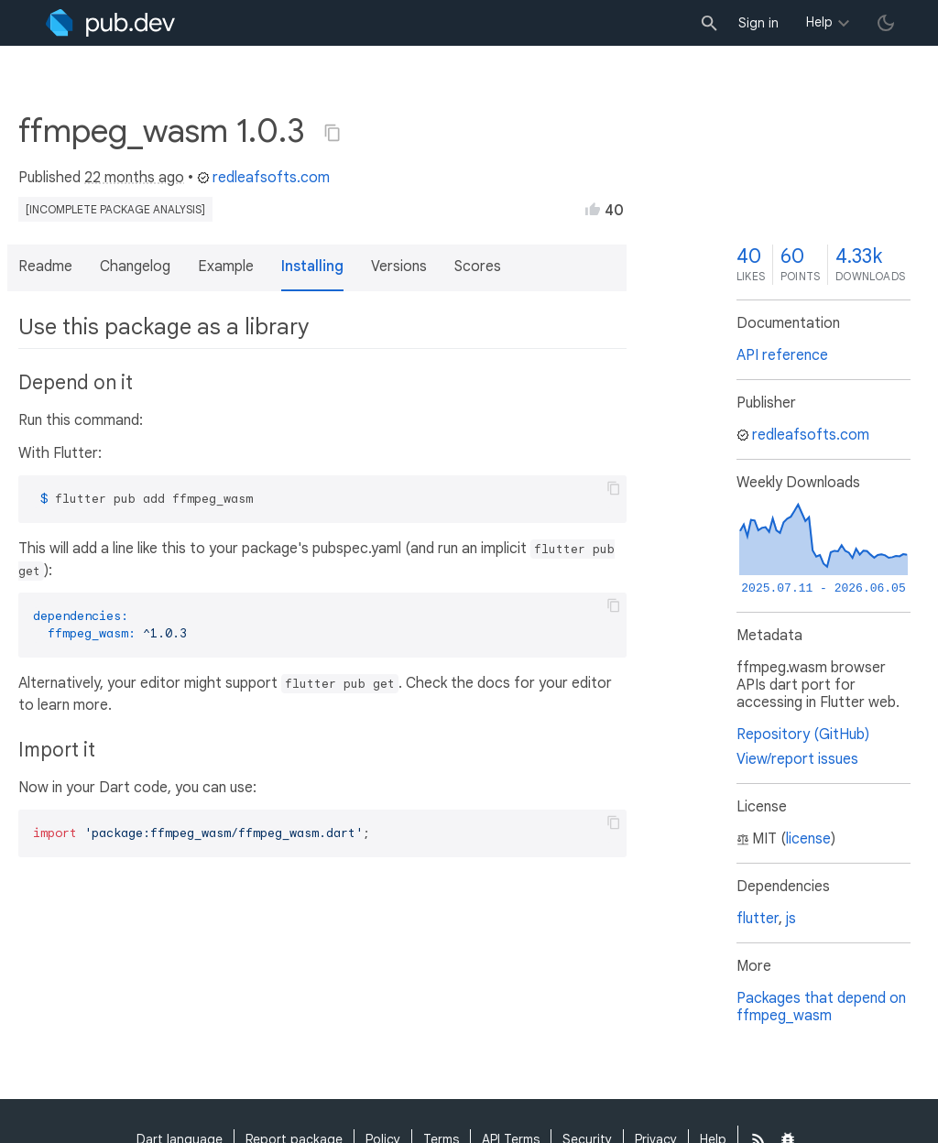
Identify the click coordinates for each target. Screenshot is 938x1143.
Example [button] (226, 266)
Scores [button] (477, 266)
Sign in (758, 23)
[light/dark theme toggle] (886, 23)
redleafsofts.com (263, 178)
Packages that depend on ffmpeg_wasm (821, 1007)
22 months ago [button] (134, 178)
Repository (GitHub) (802, 734)
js (791, 918)
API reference (782, 355)
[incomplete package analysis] (115, 209)
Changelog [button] (135, 266)
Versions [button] (399, 266)
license (808, 839)
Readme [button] (45, 266)
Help (819, 22)
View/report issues (797, 759)
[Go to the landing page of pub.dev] (110, 23)
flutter (757, 918)
